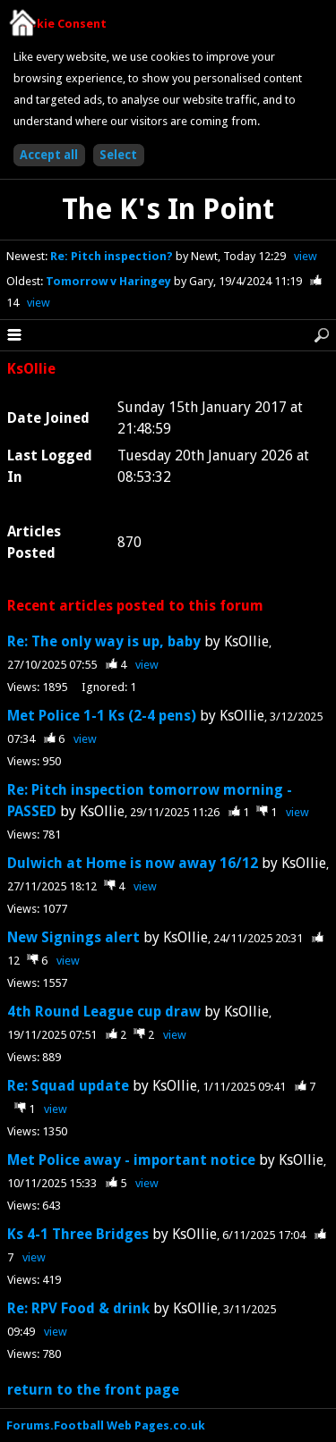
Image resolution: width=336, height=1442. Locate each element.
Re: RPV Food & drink (78, 1308)
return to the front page (93, 1389)
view (305, 256)
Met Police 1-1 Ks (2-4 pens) (101, 715)
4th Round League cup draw (104, 1011)
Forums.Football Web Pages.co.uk (105, 1425)
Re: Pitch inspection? (113, 256)
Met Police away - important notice (131, 1159)
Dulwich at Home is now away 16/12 (132, 863)
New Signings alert (73, 937)
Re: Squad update (68, 1085)
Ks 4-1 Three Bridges (79, 1234)
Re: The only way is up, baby (104, 641)
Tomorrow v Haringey (110, 281)
